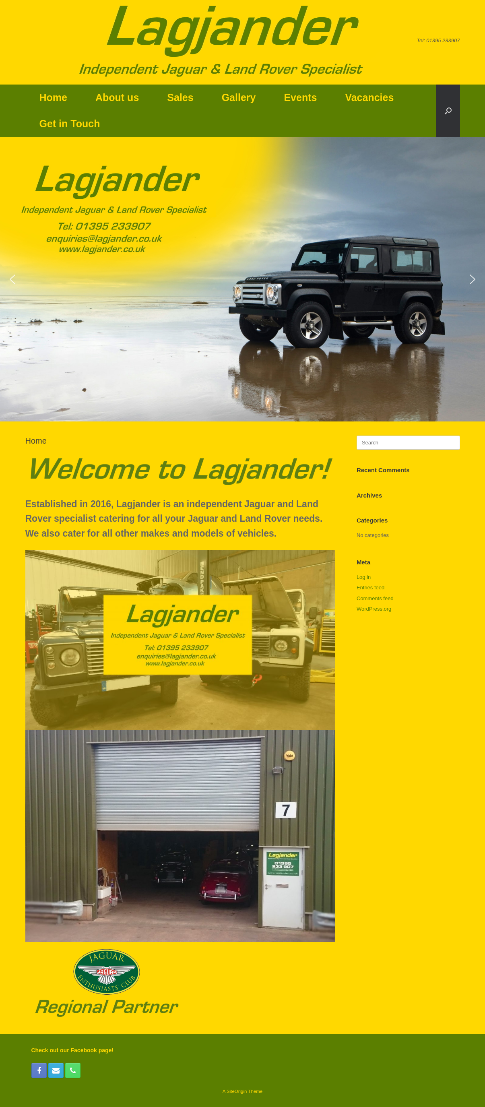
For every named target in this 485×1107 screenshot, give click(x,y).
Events (300, 97)
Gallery (239, 97)
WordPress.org (374, 609)
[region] (242, 279)
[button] (448, 111)
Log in (364, 577)
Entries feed (370, 587)
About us (117, 97)
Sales (180, 97)
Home (53, 97)
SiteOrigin (237, 1091)
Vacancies (369, 97)
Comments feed (375, 598)
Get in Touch (69, 123)
